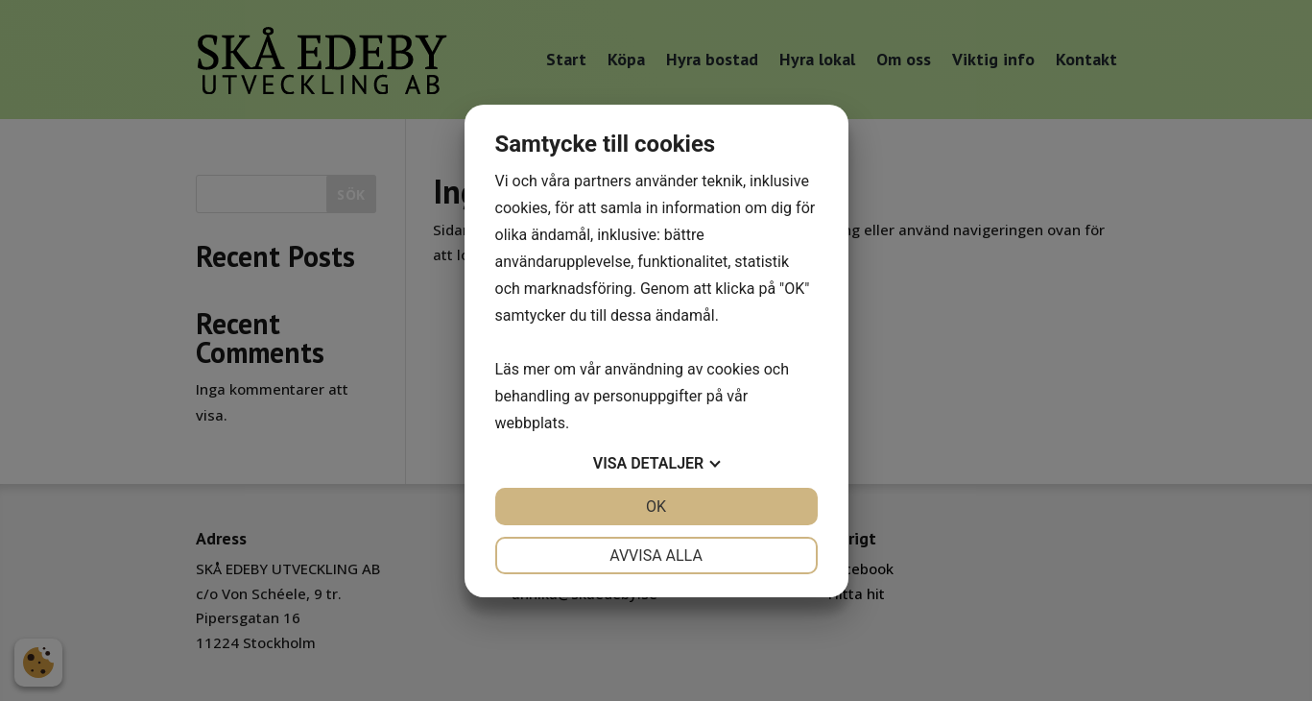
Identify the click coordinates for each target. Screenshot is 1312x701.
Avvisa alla (656, 555)
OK (656, 506)
